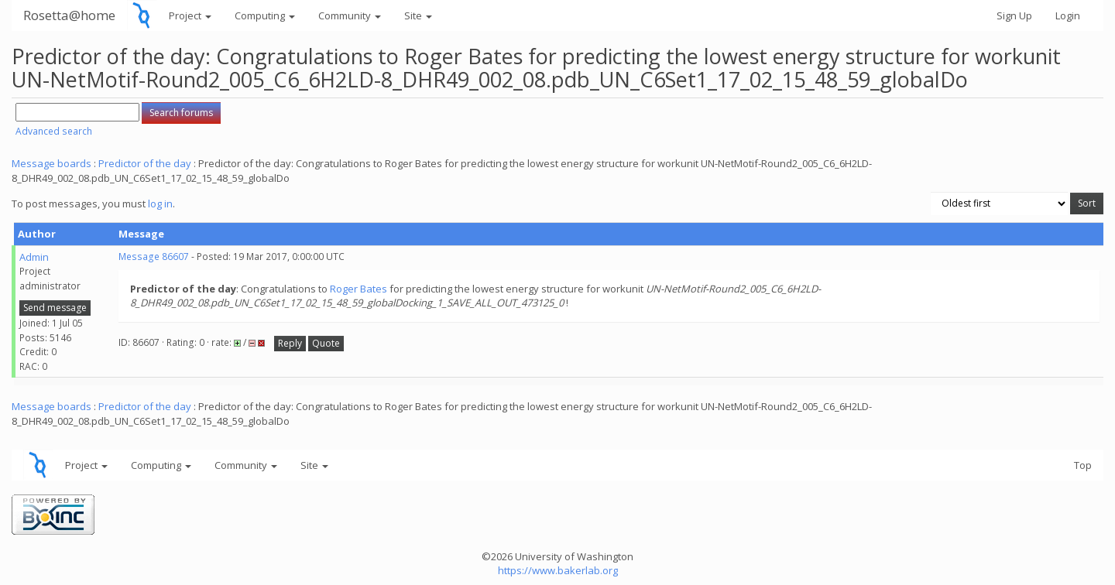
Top (1083, 465)
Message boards (51, 163)
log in (160, 203)
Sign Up (1014, 15)
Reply (290, 343)
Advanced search (53, 131)
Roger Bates (358, 289)
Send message (55, 307)
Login (1067, 15)
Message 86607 (153, 256)
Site (418, 15)
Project (190, 15)
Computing (265, 15)
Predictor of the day (144, 163)
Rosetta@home (69, 15)
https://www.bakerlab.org (558, 570)
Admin (34, 257)
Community (349, 15)
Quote (326, 343)
